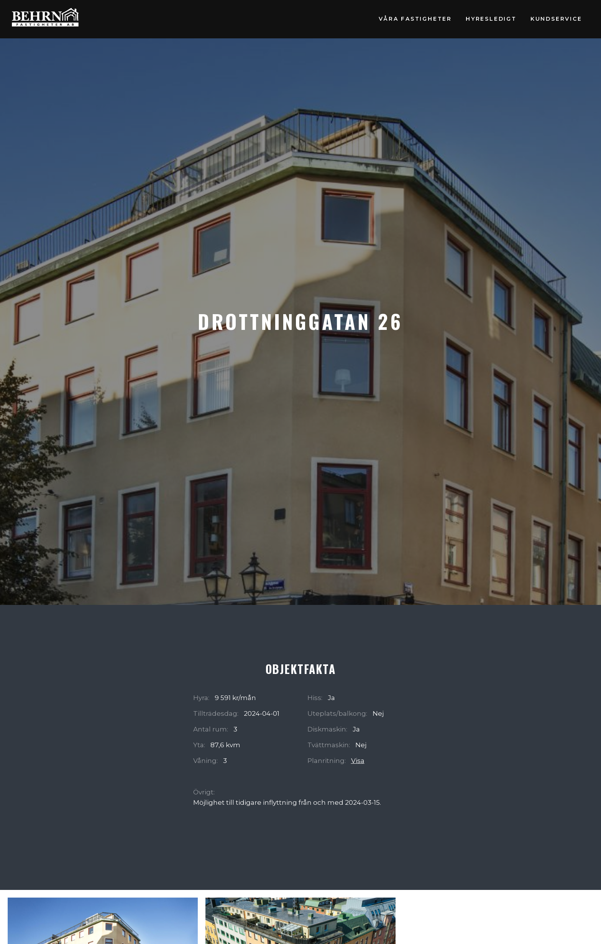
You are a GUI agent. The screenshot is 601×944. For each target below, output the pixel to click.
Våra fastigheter (415, 18)
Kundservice (556, 18)
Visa (358, 760)
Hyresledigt (491, 18)
